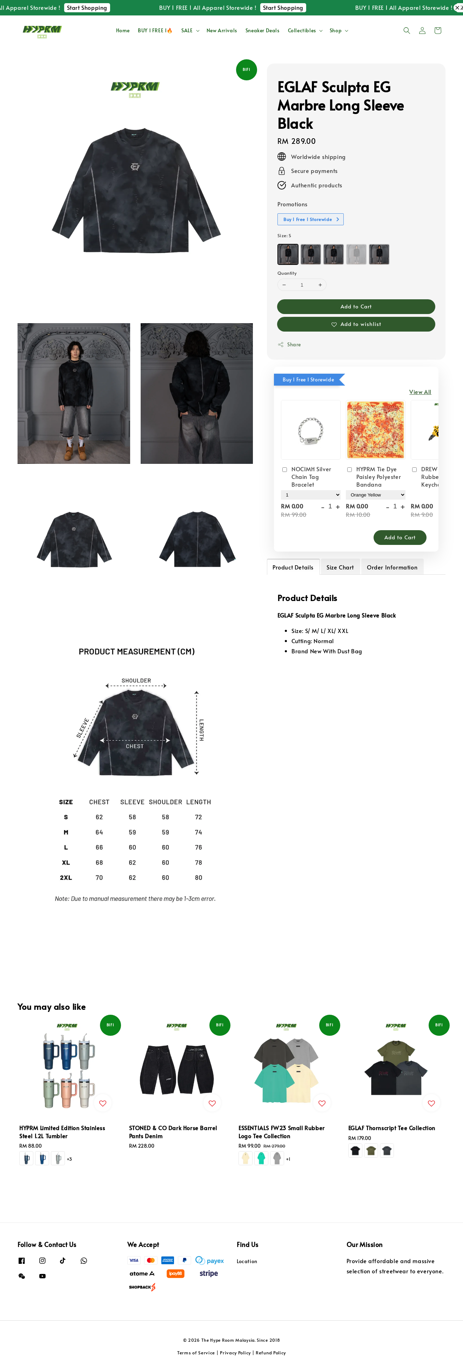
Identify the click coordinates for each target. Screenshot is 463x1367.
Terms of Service (196, 1352)
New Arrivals (222, 30)
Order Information (392, 567)
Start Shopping (100, 7)
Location (247, 1261)
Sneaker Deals (263, 30)
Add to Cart (356, 306)
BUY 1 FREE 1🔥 (155, 30)
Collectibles (302, 30)
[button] (407, 30)
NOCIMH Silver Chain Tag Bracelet (306, 476)
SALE (187, 30)
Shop (336, 30)
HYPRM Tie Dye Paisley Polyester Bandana (373, 476)
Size (284, 235)
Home (122, 30)
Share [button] (289, 344)
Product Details (293, 567)
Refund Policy (271, 1352)
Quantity (286, 273)
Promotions (292, 204)
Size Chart (340, 567)
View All (420, 391)
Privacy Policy (235, 1352)
